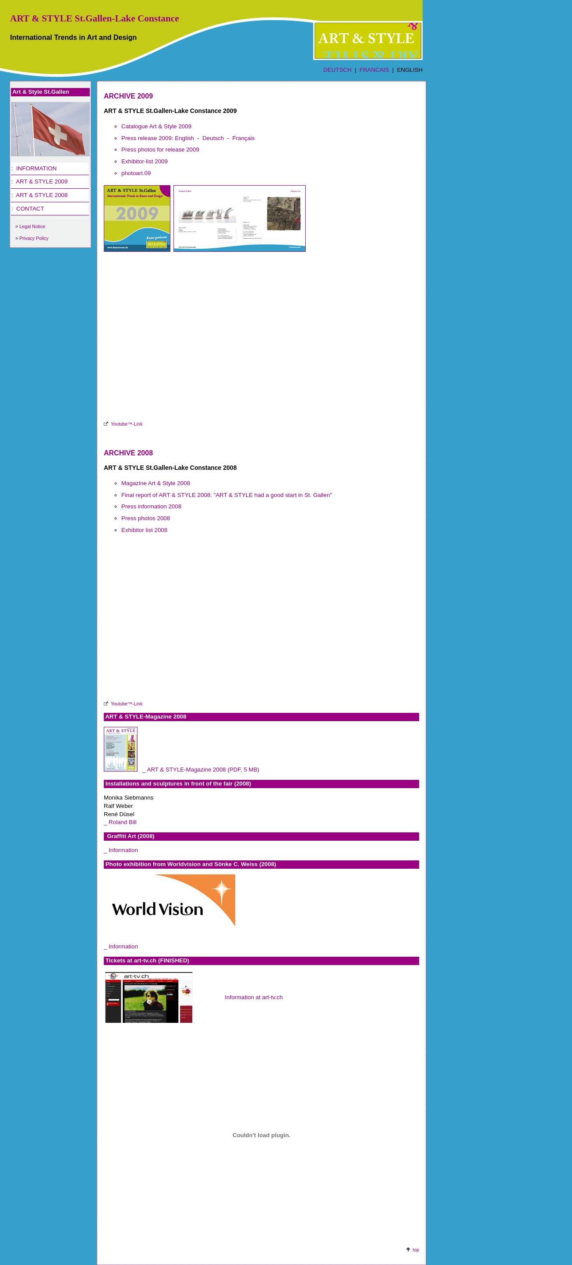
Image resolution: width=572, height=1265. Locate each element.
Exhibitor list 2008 (144, 530)
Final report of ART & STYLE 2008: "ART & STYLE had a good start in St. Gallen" (226, 495)
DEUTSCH (337, 70)
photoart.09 (136, 173)
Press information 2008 (151, 506)
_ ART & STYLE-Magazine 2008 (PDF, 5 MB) (200, 769)
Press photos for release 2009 (160, 149)
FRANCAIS (374, 70)
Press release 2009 (146, 138)
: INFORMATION (33, 168)
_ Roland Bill (120, 822)
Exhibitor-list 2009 (144, 161)
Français (243, 138)
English (184, 138)
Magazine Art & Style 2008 (155, 483)
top (416, 1249)
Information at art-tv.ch (253, 997)
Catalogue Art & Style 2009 (156, 126)
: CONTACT (27, 208)
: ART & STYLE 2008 (39, 195)
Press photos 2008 (145, 518)
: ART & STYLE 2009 (39, 181)
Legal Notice (32, 226)
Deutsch (213, 138)
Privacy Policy (33, 238)
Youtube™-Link (126, 423)
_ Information (121, 850)
